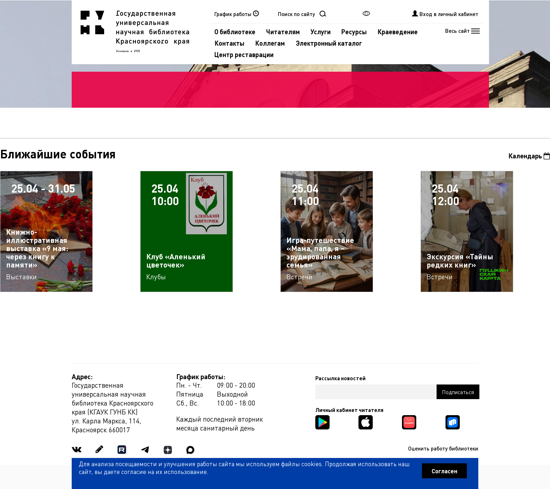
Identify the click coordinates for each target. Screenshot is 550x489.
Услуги (321, 31)
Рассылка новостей (340, 378)
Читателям (283, 31)
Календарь (529, 155)
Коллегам (270, 43)
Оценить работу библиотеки (443, 448)
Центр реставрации (244, 54)
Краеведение (397, 31)
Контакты (229, 43)
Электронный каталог (329, 43)
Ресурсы (354, 31)
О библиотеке (234, 31)
